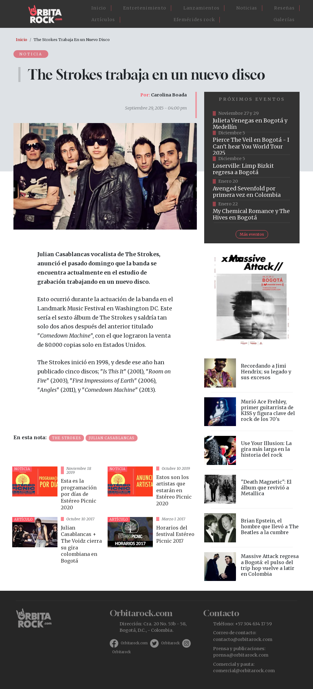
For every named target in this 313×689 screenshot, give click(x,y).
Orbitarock (170, 643)
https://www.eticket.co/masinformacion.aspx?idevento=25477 (252, 143)
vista (57, 489)
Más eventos (252, 234)
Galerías (284, 19)
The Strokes (66, 438)
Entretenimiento (145, 8)
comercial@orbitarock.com (244, 670)
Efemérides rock (194, 19)
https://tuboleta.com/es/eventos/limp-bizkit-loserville (252, 166)
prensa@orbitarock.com (240, 655)
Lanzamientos (201, 8)
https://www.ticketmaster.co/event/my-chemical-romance (252, 211)
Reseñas (284, 8)
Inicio (98, 8)
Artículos (103, 19)
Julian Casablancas (111, 438)
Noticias (246, 8)
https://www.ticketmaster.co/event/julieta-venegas (252, 121)
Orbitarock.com (134, 643)
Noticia (31, 53)
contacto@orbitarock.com (242, 639)
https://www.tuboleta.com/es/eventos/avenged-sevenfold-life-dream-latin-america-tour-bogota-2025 (252, 189)
